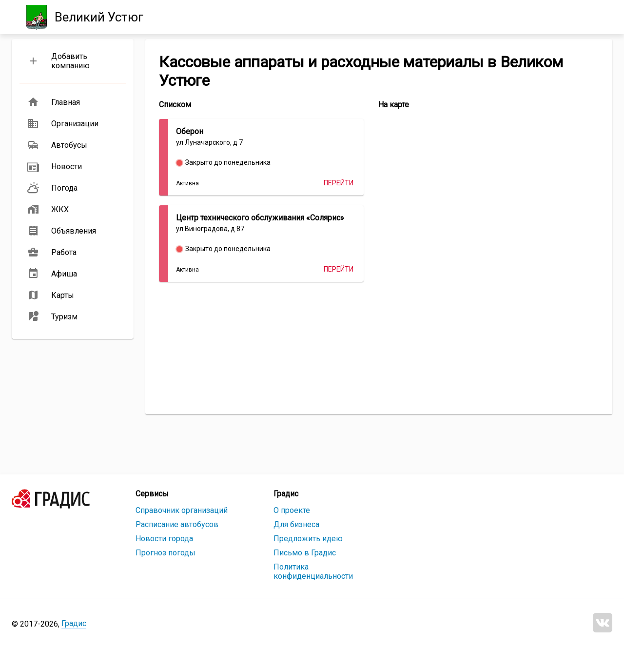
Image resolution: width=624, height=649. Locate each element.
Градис (73, 623)
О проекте (291, 510)
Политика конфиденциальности (313, 571)
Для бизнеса (296, 524)
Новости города (164, 538)
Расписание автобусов (177, 524)
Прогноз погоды (165, 552)
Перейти (338, 183)
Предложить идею (308, 538)
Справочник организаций (182, 510)
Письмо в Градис (304, 552)
